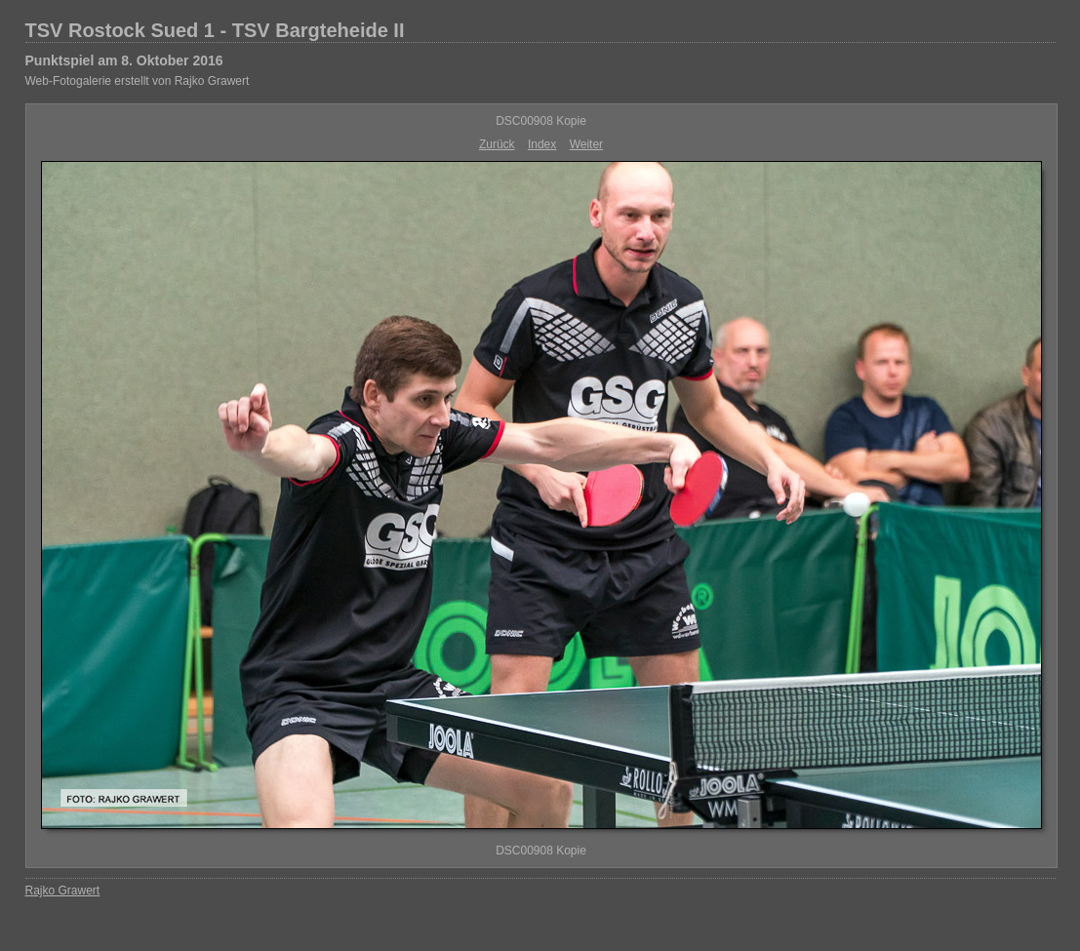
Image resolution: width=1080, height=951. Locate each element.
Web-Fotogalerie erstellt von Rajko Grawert (137, 81)
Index (542, 144)
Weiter (586, 144)
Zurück (497, 144)
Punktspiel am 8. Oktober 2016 (124, 60)
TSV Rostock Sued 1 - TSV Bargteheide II (215, 30)
